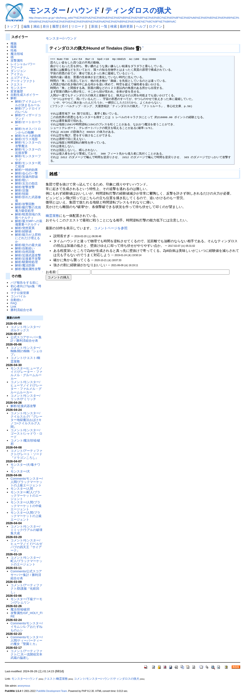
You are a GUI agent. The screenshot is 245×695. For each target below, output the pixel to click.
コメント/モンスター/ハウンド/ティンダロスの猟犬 (106, 678)
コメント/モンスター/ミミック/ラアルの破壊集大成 (27, 530)
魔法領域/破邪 (20, 609)
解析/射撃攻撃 (25, 187)
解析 (14, 98)
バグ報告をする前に (25, 282)
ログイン (155, 26)
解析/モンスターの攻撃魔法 (28, 144)
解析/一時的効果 (26, 170)
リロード (77, 26)
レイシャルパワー (23, 64)
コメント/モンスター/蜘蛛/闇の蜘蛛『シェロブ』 (27, 351)
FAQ (14, 303)
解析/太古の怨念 (26, 183)
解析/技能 (21, 193)
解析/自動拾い (25, 248)
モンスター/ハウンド (61, 38)
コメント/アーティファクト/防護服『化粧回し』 (27, 588)
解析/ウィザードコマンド (28, 116)
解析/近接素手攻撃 (28, 258)
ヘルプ (141, 26)
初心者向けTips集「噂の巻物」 (26, 287)
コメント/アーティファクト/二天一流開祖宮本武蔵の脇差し (27, 654)
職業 (14, 47)
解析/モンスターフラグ (28, 157)
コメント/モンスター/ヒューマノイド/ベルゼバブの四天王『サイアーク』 (27, 545)
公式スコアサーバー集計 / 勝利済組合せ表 (26, 338)
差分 (46, 26)
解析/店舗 (21, 190)
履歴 (55, 26)
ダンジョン (18, 71)
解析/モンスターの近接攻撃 (28, 151)
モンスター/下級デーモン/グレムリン (27, 600)
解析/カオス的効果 (28, 136)
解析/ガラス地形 (26, 139)
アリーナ (17, 67)
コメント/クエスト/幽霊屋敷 (25, 359)
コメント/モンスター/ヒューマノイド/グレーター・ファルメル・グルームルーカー (27, 387)
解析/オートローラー (28, 123)
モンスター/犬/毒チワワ (25, 466)
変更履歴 (17, 91)
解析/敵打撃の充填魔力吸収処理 (28, 209)
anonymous (24, 685)
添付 (64, 26)
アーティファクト (23, 81)
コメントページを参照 (111, 228)
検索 (113, 26)
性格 (14, 50)
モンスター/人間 (22, 488)
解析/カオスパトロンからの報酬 (28, 130)
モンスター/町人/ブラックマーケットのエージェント (26, 495)
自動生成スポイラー (25, 95)
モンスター (47, 10)
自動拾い (17, 300)
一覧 (104, 26)
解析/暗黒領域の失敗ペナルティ (28, 216)
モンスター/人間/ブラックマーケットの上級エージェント (26, 516)
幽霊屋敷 (52, 216)
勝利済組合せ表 (21, 310)
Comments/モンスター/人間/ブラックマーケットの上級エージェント (27, 482)
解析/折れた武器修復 (28, 198)
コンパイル (18, 296)
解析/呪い (21, 180)
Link (13, 306)
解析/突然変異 (25, 228)
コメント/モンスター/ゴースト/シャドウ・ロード (27, 433)
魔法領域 (17, 54)
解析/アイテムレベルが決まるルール (28, 103)
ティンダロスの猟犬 (138, 10)
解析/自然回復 (25, 251)
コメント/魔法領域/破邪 (25, 442)
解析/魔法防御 (25, 265)
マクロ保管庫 (20, 293)
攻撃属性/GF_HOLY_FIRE (27, 614)
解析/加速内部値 (26, 176)
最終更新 (126, 26)
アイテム (17, 74)
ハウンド (85, 10)
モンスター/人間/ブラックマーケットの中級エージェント (26, 505)
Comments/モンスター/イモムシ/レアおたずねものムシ (27, 626)
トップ (12, 26)
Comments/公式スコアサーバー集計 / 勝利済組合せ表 (26, 574)
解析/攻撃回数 (25, 204)
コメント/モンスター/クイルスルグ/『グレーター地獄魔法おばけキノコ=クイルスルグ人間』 (27, 420)
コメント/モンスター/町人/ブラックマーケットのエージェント (27, 561)
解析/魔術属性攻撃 (28, 269)
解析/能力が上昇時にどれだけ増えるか (28, 238)
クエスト (17, 84)
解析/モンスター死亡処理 (28, 164)
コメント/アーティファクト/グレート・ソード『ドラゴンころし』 (27, 454)
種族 (14, 43)
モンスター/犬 (20, 471)
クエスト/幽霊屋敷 (56, 678)
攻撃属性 (17, 60)
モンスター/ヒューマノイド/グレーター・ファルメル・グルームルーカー (27, 373)
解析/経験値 (23, 231)
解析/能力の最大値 (28, 245)
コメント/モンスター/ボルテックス (25, 328)
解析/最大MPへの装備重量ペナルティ (28, 222)
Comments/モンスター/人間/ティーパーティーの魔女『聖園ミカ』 (27, 640)
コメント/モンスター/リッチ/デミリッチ (25, 397)
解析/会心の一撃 (26, 173)
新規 (94, 26)
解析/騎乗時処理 (26, 262)
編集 (26, 26)
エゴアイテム (20, 78)
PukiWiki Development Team (51, 691)
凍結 (36, 26)
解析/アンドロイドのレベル (28, 110)
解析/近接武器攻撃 (28, 255)
